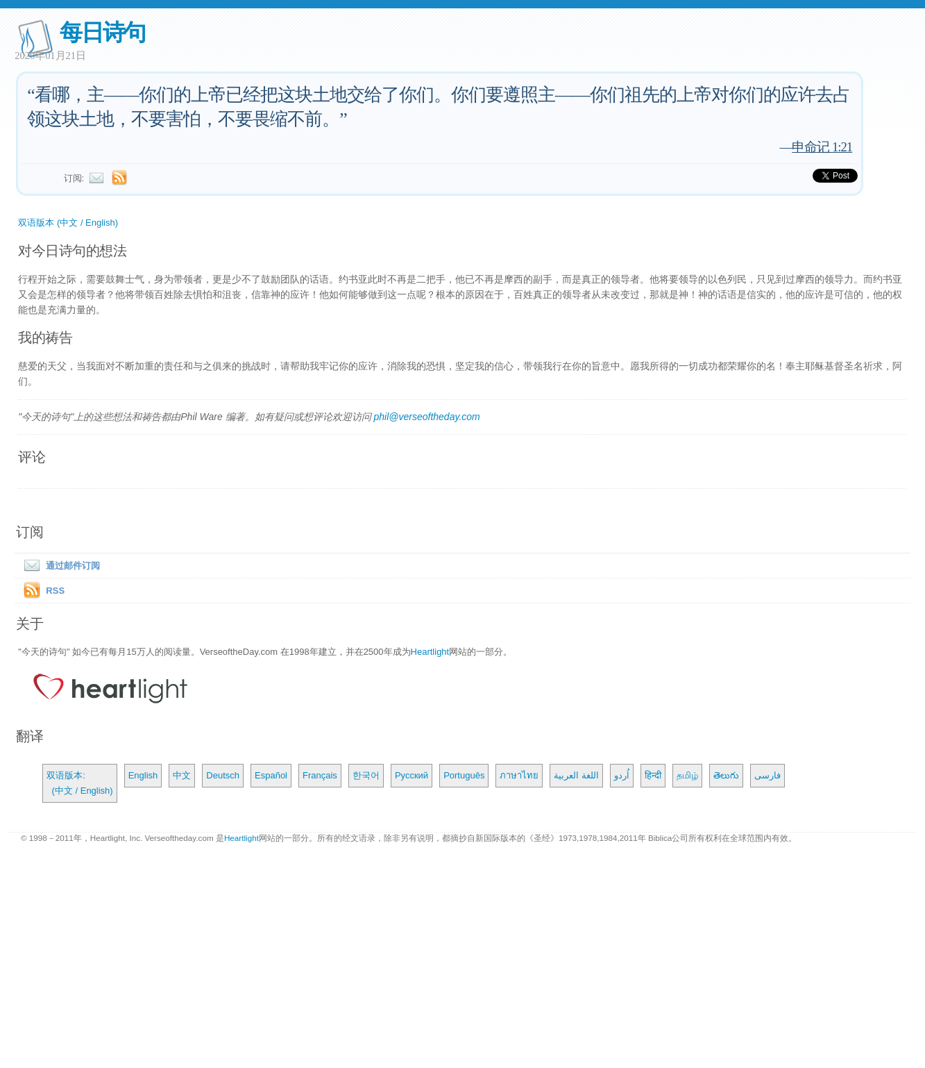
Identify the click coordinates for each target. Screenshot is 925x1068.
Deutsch (222, 775)
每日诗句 (102, 32)
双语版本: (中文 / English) (79, 783)
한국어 (366, 775)
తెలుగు (726, 775)
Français (320, 775)
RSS (55, 590)
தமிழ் (687, 775)
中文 (182, 775)
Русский (411, 775)
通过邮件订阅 (59, 565)
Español (271, 775)
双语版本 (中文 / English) (68, 222)
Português (463, 775)
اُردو (621, 775)
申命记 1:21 (822, 147)
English (143, 775)
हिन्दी (653, 775)
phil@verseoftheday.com (426, 416)
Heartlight (430, 651)
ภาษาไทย (519, 775)
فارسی (767, 775)
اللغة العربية (576, 775)
